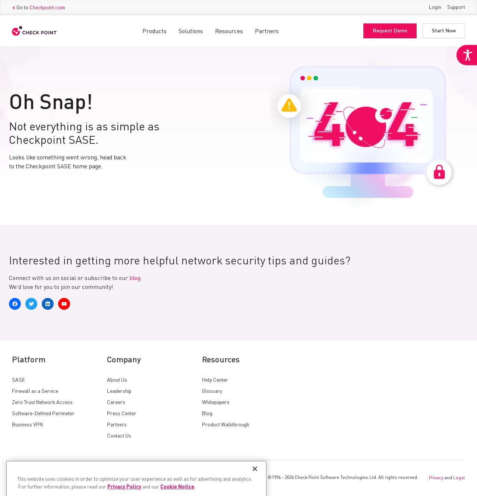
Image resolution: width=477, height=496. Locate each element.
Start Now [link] (444, 31)
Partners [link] (267, 32)
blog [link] (134, 279)
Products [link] (154, 32)
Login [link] (435, 7)
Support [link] (456, 7)
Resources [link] (229, 32)
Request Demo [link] (390, 31)
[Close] (255, 480)
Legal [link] (459, 478)
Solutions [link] (191, 32)
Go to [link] (38, 7)
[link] (466, 55)
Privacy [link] (436, 478)
